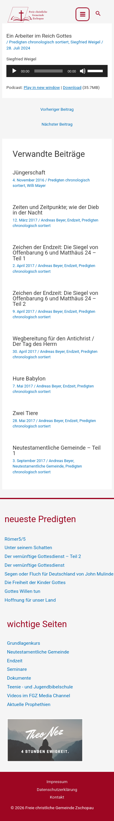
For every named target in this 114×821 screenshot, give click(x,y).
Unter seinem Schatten (28, 547)
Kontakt (57, 797)
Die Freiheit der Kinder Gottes (35, 582)
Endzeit (73, 220)
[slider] (48, 71)
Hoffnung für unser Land (30, 600)
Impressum (57, 781)
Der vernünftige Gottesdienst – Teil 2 (43, 556)
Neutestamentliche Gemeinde (38, 466)
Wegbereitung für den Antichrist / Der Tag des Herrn (53, 341)
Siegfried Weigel (85, 41)
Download (72, 87)
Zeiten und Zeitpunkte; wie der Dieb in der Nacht (56, 210)
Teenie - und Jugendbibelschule (40, 687)
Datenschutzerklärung (57, 789)
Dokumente (19, 678)
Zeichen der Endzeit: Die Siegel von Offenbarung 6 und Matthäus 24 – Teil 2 (55, 298)
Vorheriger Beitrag (57, 109)
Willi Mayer (36, 185)
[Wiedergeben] (14, 71)
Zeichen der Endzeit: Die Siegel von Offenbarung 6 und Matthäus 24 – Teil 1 (55, 252)
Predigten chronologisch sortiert (39, 41)
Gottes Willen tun (22, 591)
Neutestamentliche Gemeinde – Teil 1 (57, 450)
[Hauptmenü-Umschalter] (82, 14)
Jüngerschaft (29, 172)
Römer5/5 (15, 539)
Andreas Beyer (53, 220)
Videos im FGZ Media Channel (38, 695)
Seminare (17, 669)
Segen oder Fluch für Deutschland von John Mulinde (59, 574)
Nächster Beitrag (57, 124)
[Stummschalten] (83, 71)
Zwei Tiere (25, 413)
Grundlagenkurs (23, 643)
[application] (57, 71)
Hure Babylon (29, 378)
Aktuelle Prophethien (28, 704)
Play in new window (42, 87)
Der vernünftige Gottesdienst (34, 565)
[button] (98, 13)
